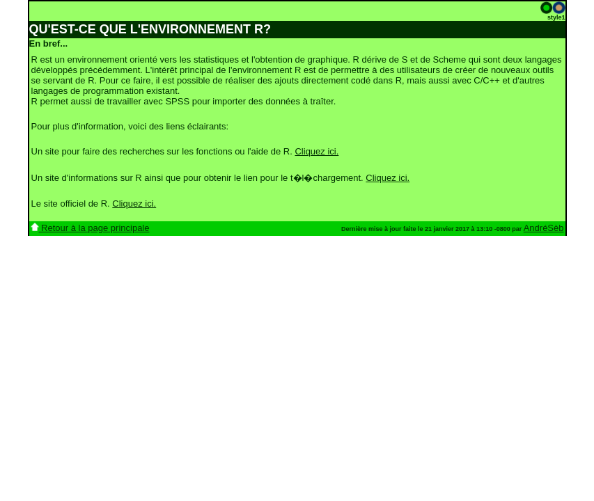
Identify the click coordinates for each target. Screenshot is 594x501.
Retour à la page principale (90, 228)
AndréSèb (544, 228)
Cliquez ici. (316, 151)
